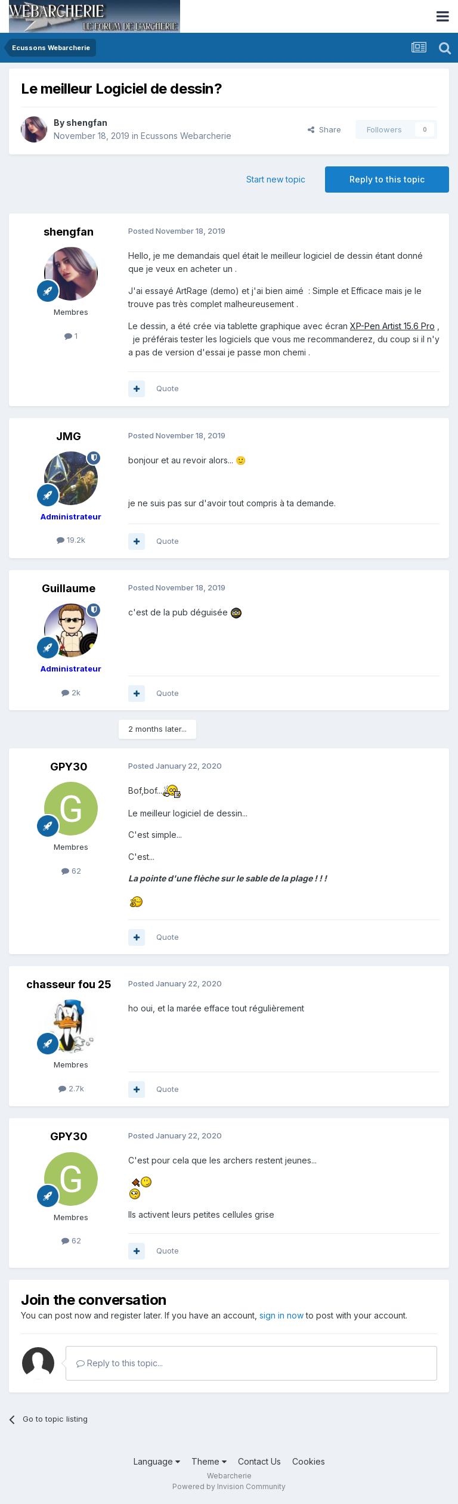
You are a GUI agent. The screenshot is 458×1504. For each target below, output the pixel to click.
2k (71, 692)
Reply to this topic (387, 179)
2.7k (71, 1088)
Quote (167, 388)
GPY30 (69, 766)
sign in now (281, 1315)
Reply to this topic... (119, 1363)
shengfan (86, 122)
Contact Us (259, 1461)
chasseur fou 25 (69, 984)
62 (71, 870)
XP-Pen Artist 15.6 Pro (392, 326)
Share (324, 129)
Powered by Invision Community (229, 1486)
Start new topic (275, 179)
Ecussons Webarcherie (186, 136)
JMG (68, 436)
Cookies (308, 1461)
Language (157, 1461)
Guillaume (68, 588)
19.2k (71, 539)
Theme (209, 1461)
